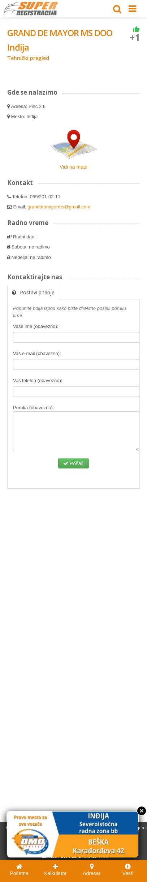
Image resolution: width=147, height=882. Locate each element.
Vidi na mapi (73, 167)
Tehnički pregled (28, 58)
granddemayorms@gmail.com (58, 206)
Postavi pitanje (33, 292)
